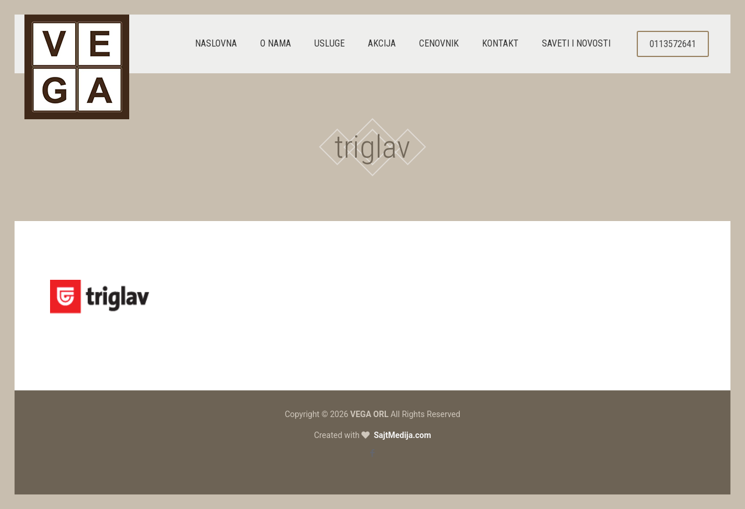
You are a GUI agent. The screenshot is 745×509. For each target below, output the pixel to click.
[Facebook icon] (372, 453)
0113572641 (673, 43)
